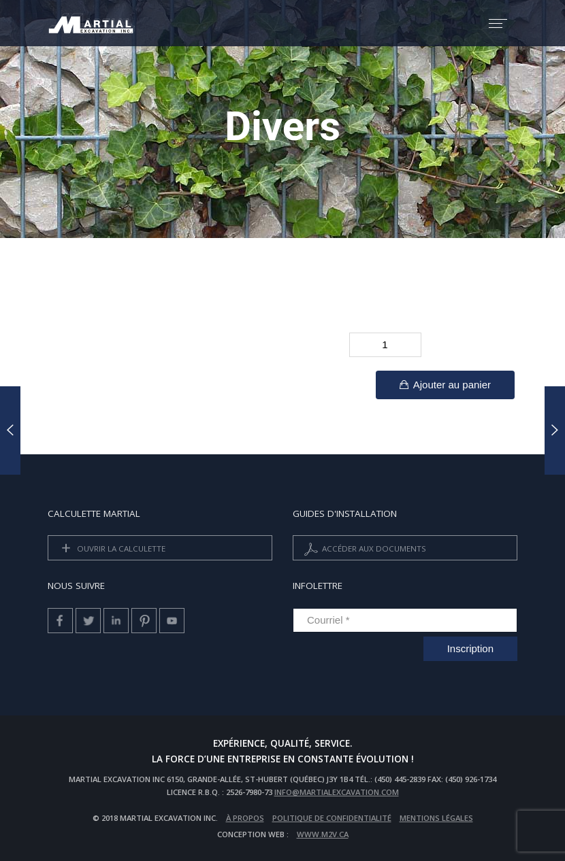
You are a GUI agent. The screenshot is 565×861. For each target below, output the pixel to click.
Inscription (470, 648)
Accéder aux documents (364, 549)
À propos (245, 818)
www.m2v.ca (323, 834)
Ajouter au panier (445, 384)
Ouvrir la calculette (110, 549)
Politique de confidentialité (331, 818)
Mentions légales (436, 818)
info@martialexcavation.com (336, 792)
